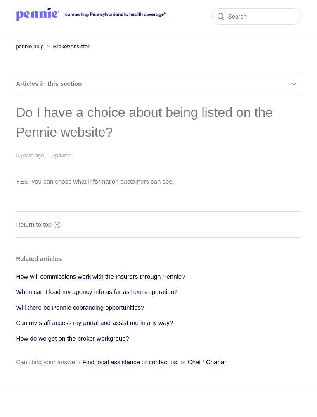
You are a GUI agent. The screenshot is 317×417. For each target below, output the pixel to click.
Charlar (216, 361)
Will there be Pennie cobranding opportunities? (80, 307)
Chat (194, 361)
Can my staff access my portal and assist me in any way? (94, 322)
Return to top (38, 224)
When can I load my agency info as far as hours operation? (96, 291)
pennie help (29, 46)
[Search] (256, 16)
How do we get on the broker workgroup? (72, 338)
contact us (163, 361)
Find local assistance (111, 361)
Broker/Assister (71, 46)
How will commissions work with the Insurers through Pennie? (100, 276)
